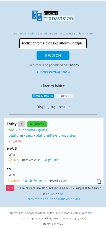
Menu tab (28, 33)
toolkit (64, 95)
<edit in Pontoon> (34, 180)
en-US (50, 194)
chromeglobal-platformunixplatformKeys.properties (42, 135)
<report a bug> (58, 180)
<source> (13, 160)
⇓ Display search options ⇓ (53, 72)
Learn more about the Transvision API (53, 199)
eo (61, 194)
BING (57, 160)
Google (47, 160)
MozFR (91, 213)
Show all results (43, 95)
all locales (37, 124)
